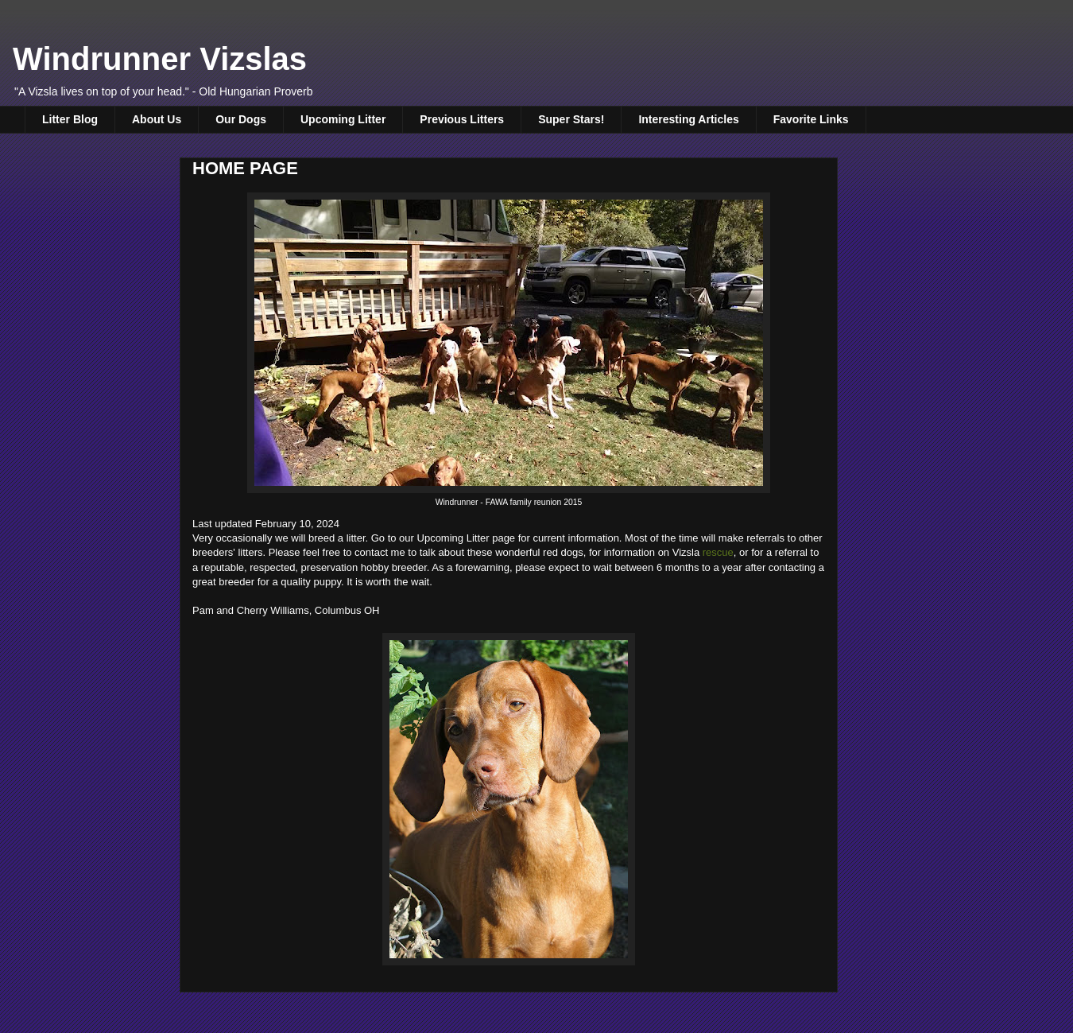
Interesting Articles (688, 119)
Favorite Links (811, 119)
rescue (718, 552)
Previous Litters (462, 119)
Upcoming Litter (342, 119)
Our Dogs (240, 119)
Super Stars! (571, 119)
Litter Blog (70, 119)
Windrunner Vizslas (160, 58)
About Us (156, 119)
